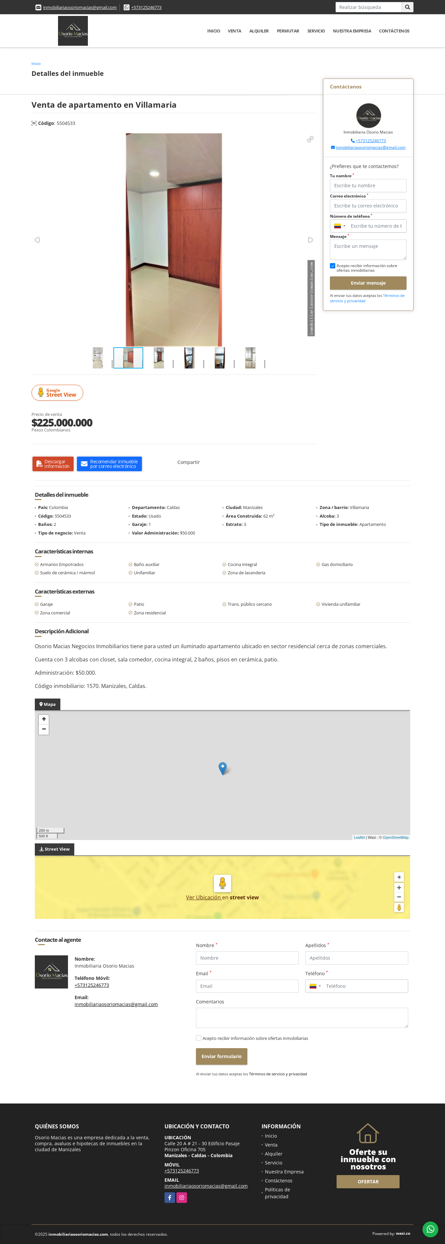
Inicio (213, 31)
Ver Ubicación (204, 897)
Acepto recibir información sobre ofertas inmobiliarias (255, 1038)
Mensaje (339, 236)
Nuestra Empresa (352, 31)
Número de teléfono (351, 216)
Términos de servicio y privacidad (278, 1073)
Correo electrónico (349, 196)
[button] (310, 139)
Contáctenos (394, 31)
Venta (234, 31)
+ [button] (44, 720)
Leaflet (359, 837)
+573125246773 (146, 7)
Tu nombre (342, 176)
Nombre (207, 945)
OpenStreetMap (396, 837)
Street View (58, 392)
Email (204, 973)
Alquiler (259, 31)
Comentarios (210, 1001)
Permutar (288, 31)
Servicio (316, 31)
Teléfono (316, 973)
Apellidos (317, 945)
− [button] (44, 730)
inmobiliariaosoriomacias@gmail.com (80, 7)
